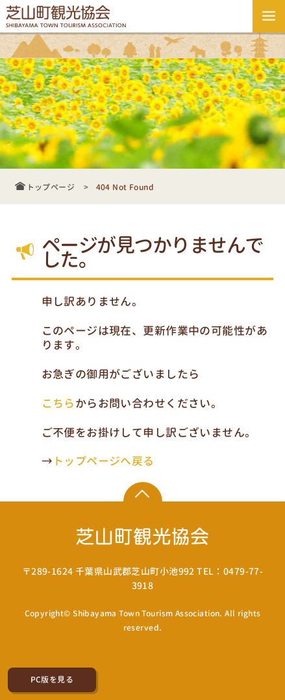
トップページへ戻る (104, 460)
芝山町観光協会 (68, 16)
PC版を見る (52, 679)
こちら (58, 402)
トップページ (51, 187)
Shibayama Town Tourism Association (146, 613)
